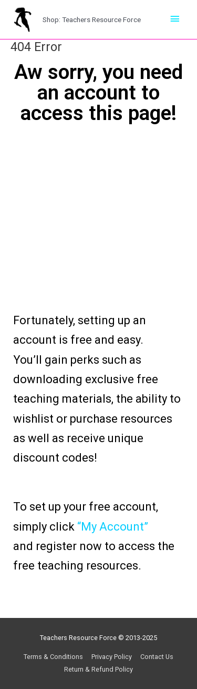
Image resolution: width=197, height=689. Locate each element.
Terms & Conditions (53, 657)
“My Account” (112, 526)
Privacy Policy (111, 657)
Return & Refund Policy (98, 669)
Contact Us (156, 657)
